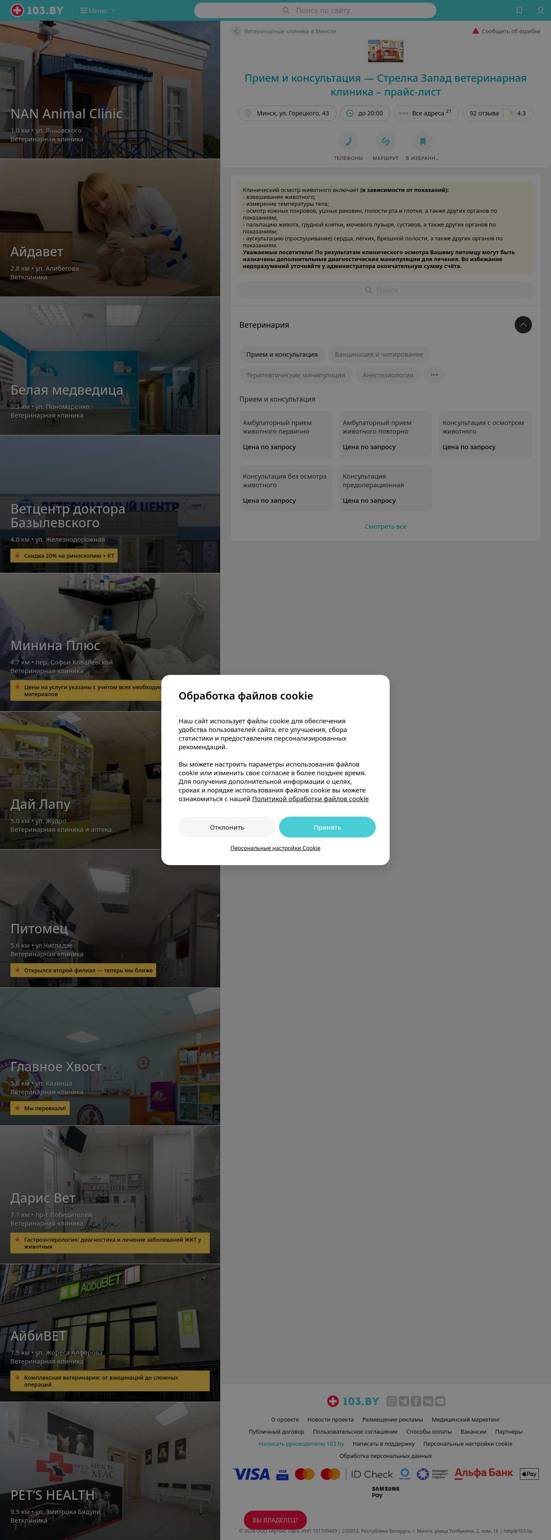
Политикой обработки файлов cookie (310, 798)
